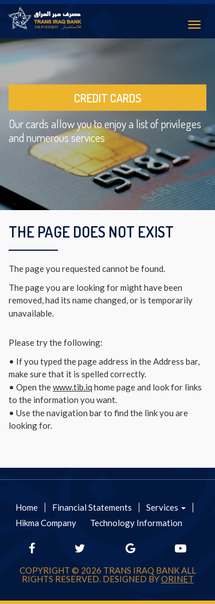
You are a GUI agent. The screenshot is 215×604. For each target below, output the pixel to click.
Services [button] (166, 507)
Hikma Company (45, 523)
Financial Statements (92, 507)
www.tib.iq (72, 387)
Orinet (177, 579)
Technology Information (136, 523)
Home (26, 507)
